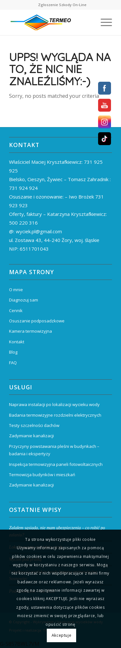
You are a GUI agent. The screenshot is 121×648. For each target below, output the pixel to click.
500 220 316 (23, 222)
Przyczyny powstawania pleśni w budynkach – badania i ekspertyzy (54, 450)
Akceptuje (61, 635)
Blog (13, 352)
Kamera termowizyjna (30, 331)
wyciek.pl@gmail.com (39, 231)
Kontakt (16, 342)
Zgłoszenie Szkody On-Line (62, 4)
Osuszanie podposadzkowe (37, 321)
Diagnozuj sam (23, 300)
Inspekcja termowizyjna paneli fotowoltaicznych (56, 464)
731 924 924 (23, 188)
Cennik (16, 310)
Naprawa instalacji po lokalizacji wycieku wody (54, 404)
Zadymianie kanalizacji (31, 436)
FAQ (13, 363)
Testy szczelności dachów (34, 425)
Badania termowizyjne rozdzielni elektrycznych (55, 415)
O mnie (16, 289)
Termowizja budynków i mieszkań (42, 474)
